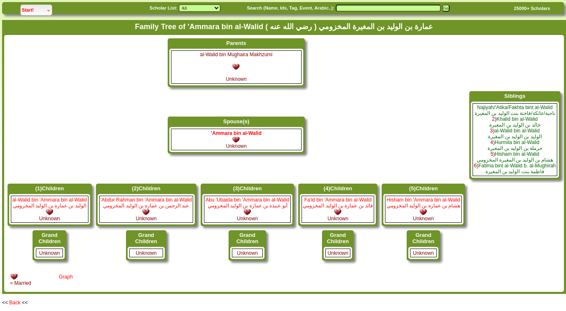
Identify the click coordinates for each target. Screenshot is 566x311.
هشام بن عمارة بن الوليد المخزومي (423, 206)
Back (14, 303)
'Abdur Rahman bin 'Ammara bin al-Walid (146, 200)
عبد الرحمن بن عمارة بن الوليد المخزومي (146, 206)
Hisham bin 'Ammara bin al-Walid (423, 200)
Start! (37, 8)
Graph (66, 277)
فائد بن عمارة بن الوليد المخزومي (338, 206)
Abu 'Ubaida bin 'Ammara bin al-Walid (247, 200)
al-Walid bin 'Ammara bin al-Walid (49, 200)
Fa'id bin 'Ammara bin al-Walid (338, 200)
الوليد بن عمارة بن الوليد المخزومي (49, 206)
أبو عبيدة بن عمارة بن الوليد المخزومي (247, 206)
